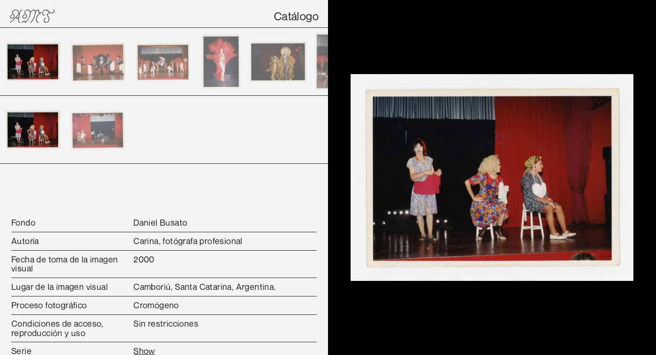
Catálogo (296, 16)
